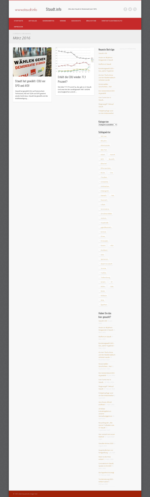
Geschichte (76, 21)
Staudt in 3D (103, 53)
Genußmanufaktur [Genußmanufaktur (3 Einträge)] (106, 214)
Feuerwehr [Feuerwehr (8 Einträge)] (104, 200)
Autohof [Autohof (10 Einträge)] (112, 155)
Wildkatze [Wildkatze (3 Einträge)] (104, 296)
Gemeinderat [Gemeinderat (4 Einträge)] (105, 209)
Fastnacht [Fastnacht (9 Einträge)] (103, 195)
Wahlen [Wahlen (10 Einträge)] (103, 286)
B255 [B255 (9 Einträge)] (102, 159)
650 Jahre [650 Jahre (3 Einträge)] (104, 141)
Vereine (63, 21)
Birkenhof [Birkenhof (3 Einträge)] (104, 164)
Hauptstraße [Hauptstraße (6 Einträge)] (104, 223)
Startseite (18, 21)
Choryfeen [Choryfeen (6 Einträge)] (104, 177)
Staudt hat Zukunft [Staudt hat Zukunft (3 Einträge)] (106, 264)
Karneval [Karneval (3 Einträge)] (103, 232)
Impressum (18, 27)
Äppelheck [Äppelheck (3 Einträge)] (104, 305)
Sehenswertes (48, 21)
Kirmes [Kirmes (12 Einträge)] (103, 236)
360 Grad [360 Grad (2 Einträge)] (104, 136)
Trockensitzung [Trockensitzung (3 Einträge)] (105, 277)
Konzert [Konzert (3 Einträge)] (103, 245)
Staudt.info (53, 9)
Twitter (130, 9)
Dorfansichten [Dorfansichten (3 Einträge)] (105, 186)
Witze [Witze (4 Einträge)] (102, 300)
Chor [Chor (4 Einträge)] (111, 173)
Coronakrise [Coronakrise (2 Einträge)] (104, 182)
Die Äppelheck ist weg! (106, 472)
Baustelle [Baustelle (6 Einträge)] (112, 159)
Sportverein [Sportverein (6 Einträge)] (104, 259)
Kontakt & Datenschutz (112, 21)
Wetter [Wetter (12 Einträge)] (103, 291)
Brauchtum (91, 21)
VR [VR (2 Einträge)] (111, 282)
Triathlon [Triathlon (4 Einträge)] (103, 273)
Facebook (125, 9)
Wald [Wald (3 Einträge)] (112, 286)
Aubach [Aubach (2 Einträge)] (103, 155)
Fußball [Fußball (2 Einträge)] (103, 205)
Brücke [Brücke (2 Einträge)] (103, 173)
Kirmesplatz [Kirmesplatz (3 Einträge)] (104, 241)
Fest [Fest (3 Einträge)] (112, 195)
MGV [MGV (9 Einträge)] (112, 245)
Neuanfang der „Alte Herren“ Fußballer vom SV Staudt (106, 425)
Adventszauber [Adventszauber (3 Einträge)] (105, 145)
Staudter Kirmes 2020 (106, 443)
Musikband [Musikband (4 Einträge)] (104, 250)
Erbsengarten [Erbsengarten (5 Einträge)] (105, 191)
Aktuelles (33, 21)
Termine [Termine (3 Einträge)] (103, 268)
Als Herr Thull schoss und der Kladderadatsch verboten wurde (107, 77)
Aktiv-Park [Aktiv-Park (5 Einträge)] (104, 150)
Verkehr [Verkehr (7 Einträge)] (103, 282)
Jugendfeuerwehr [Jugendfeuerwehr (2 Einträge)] (106, 227)
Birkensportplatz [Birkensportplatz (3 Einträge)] (106, 168)
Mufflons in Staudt (105, 64)
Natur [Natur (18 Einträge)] (102, 255)
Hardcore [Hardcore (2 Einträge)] (103, 218)
